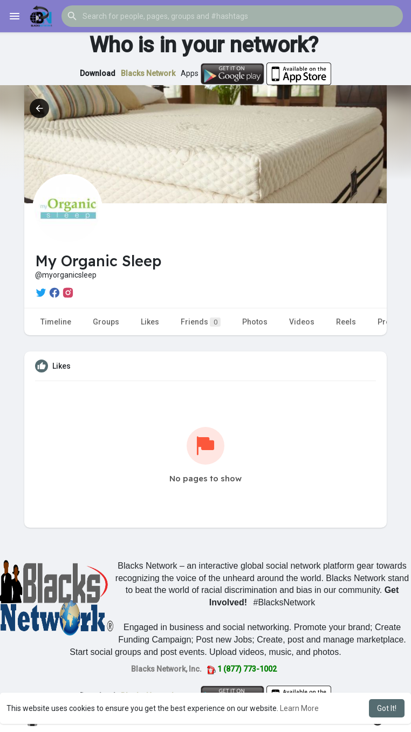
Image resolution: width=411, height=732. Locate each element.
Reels (346, 321)
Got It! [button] (386, 708)
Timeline (55, 321)
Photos (255, 321)
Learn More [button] (299, 708)
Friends (201, 322)
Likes (150, 321)
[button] (232, 16)
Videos (301, 321)
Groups (106, 321)
